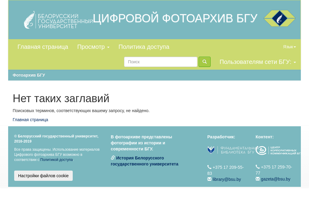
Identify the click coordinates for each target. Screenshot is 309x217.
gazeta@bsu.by (276, 179)
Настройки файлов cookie (43, 175)
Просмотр (93, 46)
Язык (289, 46)
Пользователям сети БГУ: (258, 61)
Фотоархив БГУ (29, 75)
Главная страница (43, 46)
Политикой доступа (56, 160)
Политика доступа (144, 46)
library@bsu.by (227, 179)
